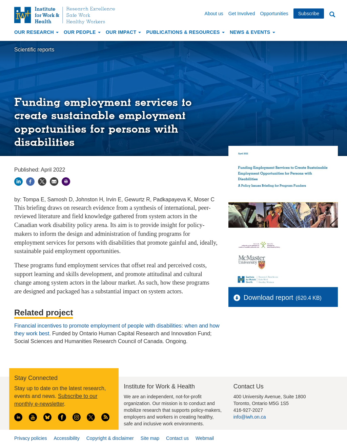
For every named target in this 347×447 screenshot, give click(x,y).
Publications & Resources (185, 32)
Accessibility (66, 438)
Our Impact (123, 32)
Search (332, 15)
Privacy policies (30, 438)
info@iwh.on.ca (249, 417)
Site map (150, 438)
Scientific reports (34, 49)
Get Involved (241, 13)
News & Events (252, 32)
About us (214, 13)
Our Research (36, 32)
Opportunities (274, 13)
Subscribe (308, 13)
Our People (82, 32)
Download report (268, 297)
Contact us (177, 438)
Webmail (205, 438)
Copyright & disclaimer (110, 438)
